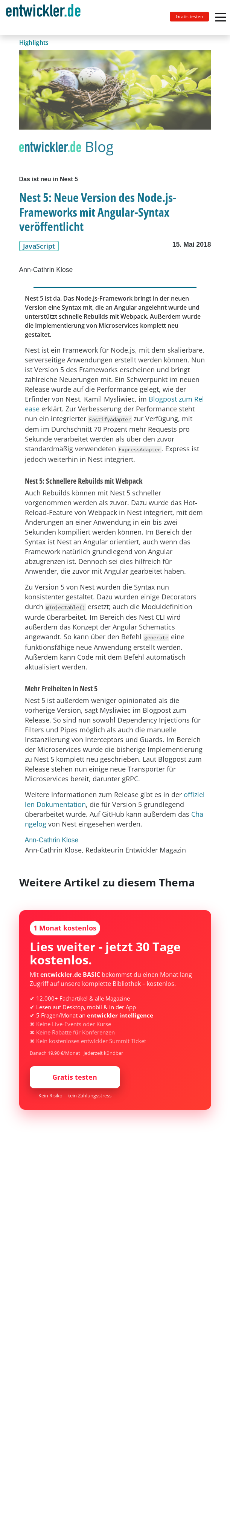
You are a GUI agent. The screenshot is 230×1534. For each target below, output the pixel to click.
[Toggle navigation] (46, 17)
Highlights (34, 42)
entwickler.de (43, 19)
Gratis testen (189, 16)
